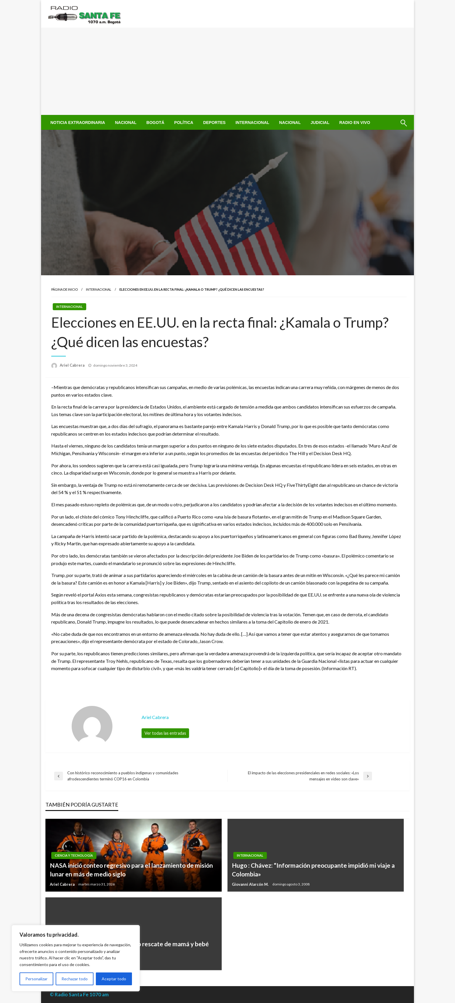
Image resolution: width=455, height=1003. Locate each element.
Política (183, 122)
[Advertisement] (227, 71)
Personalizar (36, 978)
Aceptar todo (114, 978)
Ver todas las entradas (165, 733)
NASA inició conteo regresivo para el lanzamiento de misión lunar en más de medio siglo (131, 869)
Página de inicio (64, 289)
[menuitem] (77, 122)
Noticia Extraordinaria (77, 122)
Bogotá (155, 122)
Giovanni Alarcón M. (250, 884)
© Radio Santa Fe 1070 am (79, 994)
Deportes (214, 122)
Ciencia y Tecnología (74, 855)
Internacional (252, 122)
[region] (76, 958)
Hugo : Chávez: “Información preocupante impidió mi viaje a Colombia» (313, 869)
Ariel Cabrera (72, 365)
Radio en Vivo (354, 122)
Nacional (126, 122)
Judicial (320, 122)
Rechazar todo (74, 978)
